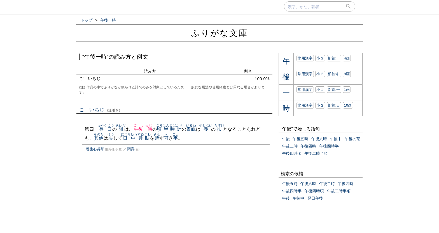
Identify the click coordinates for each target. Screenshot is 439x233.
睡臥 (144, 138)
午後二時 (290, 146)
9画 (347, 74)
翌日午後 (315, 198)
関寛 (130, 149)
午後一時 (143, 129)
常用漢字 (305, 58)
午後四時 (308, 146)
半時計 (173, 129)
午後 (286, 139)
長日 (105, 129)
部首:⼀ (334, 89)
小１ (320, 89)
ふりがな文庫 (219, 33)
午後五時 (300, 139)
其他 (99, 138)
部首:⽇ (334, 105)
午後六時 (319, 139)
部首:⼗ (334, 58)
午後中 (336, 139)
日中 (129, 138)
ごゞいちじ (99, 109)
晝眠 (191, 129)
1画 (347, 89)
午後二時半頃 (316, 153)
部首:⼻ (334, 74)
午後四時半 (329, 146)
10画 (348, 105)
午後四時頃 (292, 153)
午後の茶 (352, 139)
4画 (347, 58)
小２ (320, 58)
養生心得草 (95, 149)
